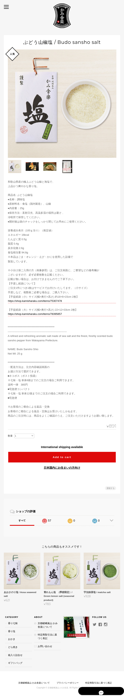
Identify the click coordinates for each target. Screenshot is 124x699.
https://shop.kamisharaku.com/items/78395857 (35, 313)
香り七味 (12, 623)
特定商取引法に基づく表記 (47, 636)
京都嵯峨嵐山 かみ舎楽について (48, 625)
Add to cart (62, 456)
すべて (22, 520)
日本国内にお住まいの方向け (62, 467)
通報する (111, 488)
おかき (11, 639)
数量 (10, 435)
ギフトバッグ (15, 662)
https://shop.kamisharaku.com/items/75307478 (35, 300)
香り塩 (11, 631)
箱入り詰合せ (15, 655)
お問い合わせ (45, 646)
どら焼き (12, 647)
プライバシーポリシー (68, 682)
